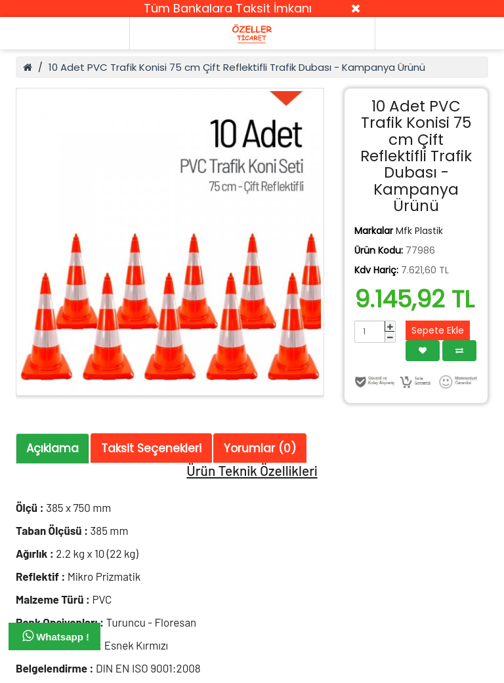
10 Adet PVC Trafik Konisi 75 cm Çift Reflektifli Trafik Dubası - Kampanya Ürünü (237, 67)
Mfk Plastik (419, 230)
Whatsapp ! (55, 635)
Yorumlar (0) (260, 448)
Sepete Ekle (437, 330)
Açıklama (52, 448)
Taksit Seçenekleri (151, 448)
